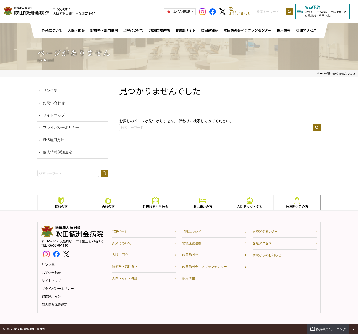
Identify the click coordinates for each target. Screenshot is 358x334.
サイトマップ (54, 115)
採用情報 (188, 278)
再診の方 (108, 206)
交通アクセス (262, 243)
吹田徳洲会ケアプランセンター (204, 266)
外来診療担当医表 (155, 206)
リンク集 (50, 90)
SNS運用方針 (53, 140)
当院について (191, 231)
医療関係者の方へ (265, 231)
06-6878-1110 (58, 245)
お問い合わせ (54, 103)
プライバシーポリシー (61, 127)
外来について (121, 243)
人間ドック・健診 (250, 206)
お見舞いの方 (202, 206)
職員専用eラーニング (331, 329)
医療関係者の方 (297, 206)
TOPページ (120, 231)
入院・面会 (120, 255)
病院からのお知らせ (267, 255)
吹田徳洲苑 (190, 255)
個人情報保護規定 (57, 152)
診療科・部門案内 (125, 266)
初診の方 (61, 206)
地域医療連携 (191, 243)
